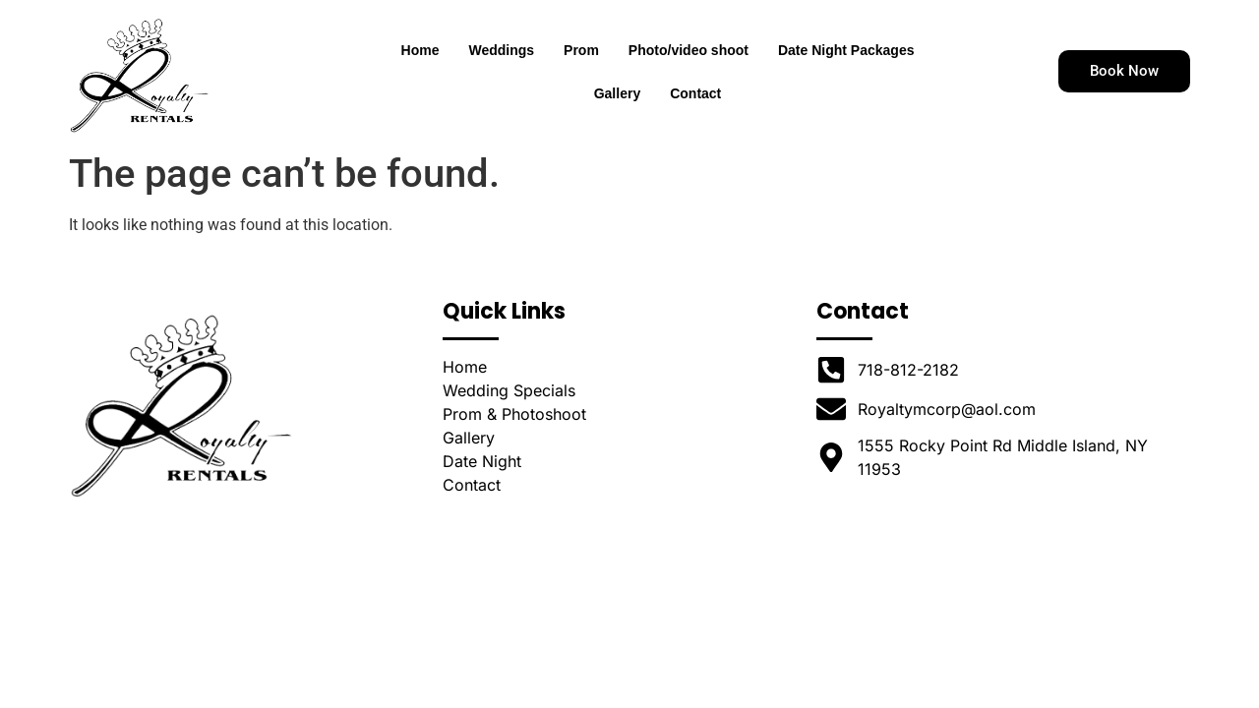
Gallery (617, 93)
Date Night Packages (846, 50)
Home (420, 50)
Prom (581, 50)
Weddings (501, 50)
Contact (695, 93)
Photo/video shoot (689, 50)
